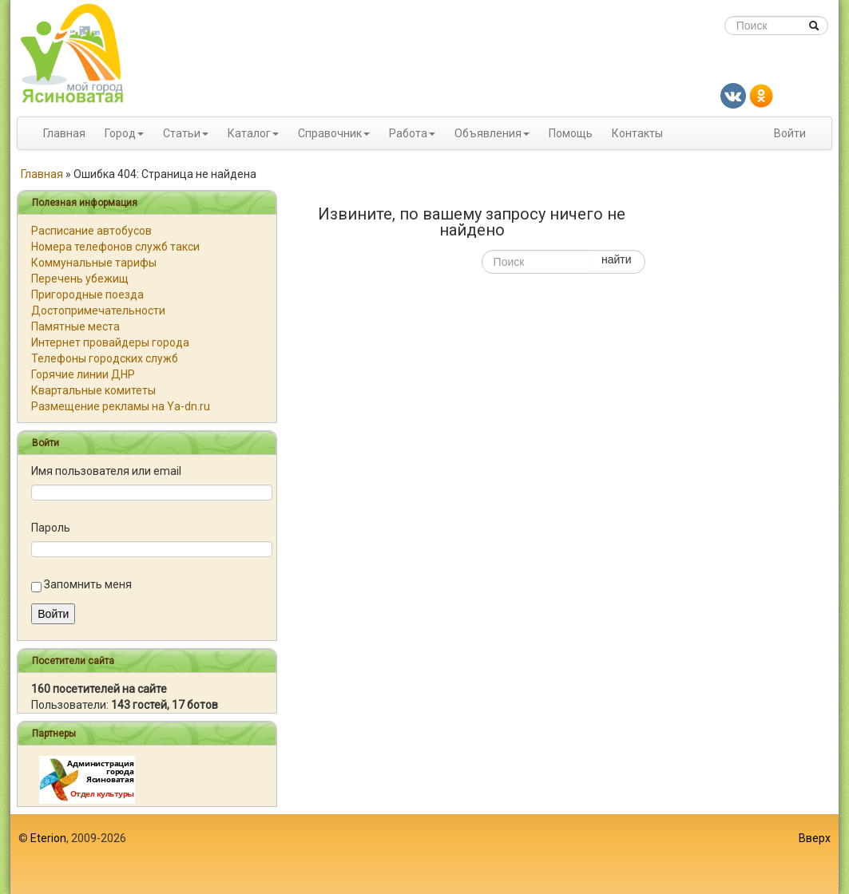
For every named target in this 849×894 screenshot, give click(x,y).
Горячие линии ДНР (83, 374)
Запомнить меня (88, 584)
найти (616, 259)
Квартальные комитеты (93, 390)
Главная (64, 133)
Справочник (330, 133)
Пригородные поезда (87, 294)
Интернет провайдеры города (110, 342)
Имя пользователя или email (106, 471)
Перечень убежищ (80, 278)
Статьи (181, 133)
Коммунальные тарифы (94, 262)
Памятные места (75, 326)
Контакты (637, 133)
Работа (408, 133)
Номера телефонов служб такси (115, 246)
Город (120, 133)
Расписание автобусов (91, 230)
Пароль (50, 527)
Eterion (48, 838)
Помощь (571, 133)
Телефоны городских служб (104, 358)
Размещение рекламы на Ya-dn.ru (120, 406)
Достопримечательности (98, 310)
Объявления (488, 133)
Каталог (249, 133)
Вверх (815, 838)
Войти (790, 133)
